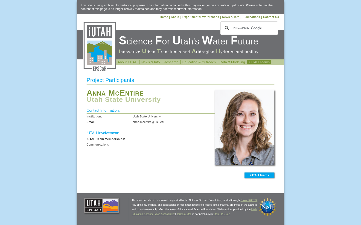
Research (171, 62)
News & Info (231, 17)
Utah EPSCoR (221, 214)
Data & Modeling (232, 62)
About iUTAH (127, 62)
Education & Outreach (199, 62)
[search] (248, 28)
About (175, 17)
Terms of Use (184, 214)
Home (164, 17)
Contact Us (271, 17)
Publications (251, 17)
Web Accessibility (165, 214)
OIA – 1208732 (249, 200)
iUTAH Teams (259, 62)
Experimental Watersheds (200, 17)
